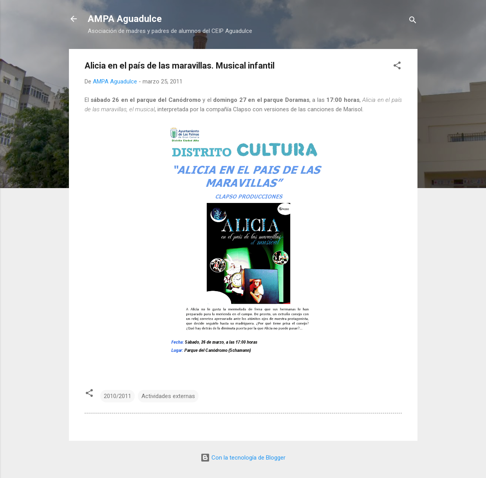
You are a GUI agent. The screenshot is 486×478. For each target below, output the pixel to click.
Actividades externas (168, 396)
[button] (397, 67)
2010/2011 (117, 396)
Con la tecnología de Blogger (243, 457)
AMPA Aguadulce (125, 18)
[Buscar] (412, 21)
